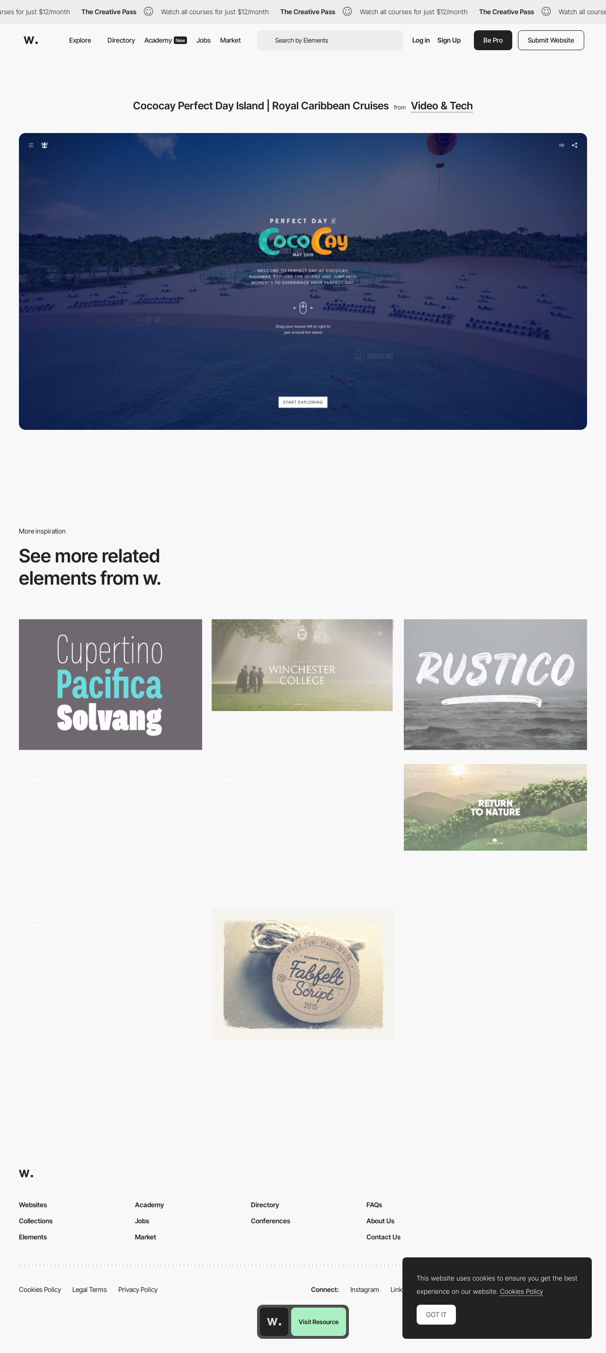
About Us (380, 1221)
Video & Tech (442, 105)
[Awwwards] (31, 40)
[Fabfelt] (303, 974)
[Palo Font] (110, 684)
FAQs (374, 1205)
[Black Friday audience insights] (110, 829)
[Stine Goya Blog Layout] (110, 974)
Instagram (364, 1289)
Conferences (270, 1221)
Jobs (203, 40)
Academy (165, 40)
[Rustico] (495, 684)
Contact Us (383, 1237)
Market (230, 40)
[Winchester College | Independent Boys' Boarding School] (303, 665)
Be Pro (493, 40)
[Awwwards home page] (274, 1322)
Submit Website (551, 40)
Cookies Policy (40, 1289)
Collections (36, 1221)
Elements (33, 1237)
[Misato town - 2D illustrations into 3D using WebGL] (303, 829)
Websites (33, 1205)
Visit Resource (319, 1322)
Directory (121, 40)
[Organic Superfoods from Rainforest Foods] (495, 807)
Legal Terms (89, 1289)
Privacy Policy (138, 1289)
